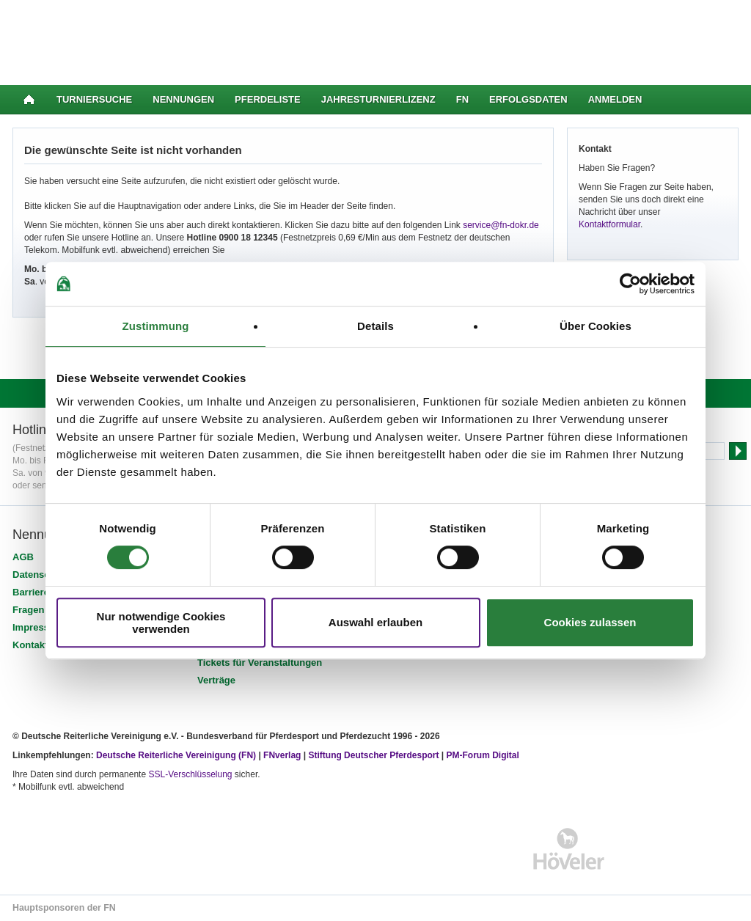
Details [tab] (375, 326)
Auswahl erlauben (375, 622)
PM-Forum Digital (483, 755)
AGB (23, 556)
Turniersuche (94, 99)
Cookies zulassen (590, 622)
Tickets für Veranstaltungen (259, 662)
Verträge (216, 680)
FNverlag (283, 755)
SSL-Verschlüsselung (190, 774)
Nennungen (183, 99)
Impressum (37, 627)
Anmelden (615, 99)
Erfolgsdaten (528, 99)
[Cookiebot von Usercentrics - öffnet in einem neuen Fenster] (630, 284)
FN (462, 99)
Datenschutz (40, 574)
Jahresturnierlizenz (378, 99)
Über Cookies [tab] (595, 326)
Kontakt (30, 644)
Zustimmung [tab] (155, 326)
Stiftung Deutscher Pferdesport (373, 755)
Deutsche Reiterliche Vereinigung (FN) (176, 755)
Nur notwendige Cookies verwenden (161, 622)
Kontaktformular (609, 224)
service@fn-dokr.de (501, 225)
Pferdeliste (268, 99)
